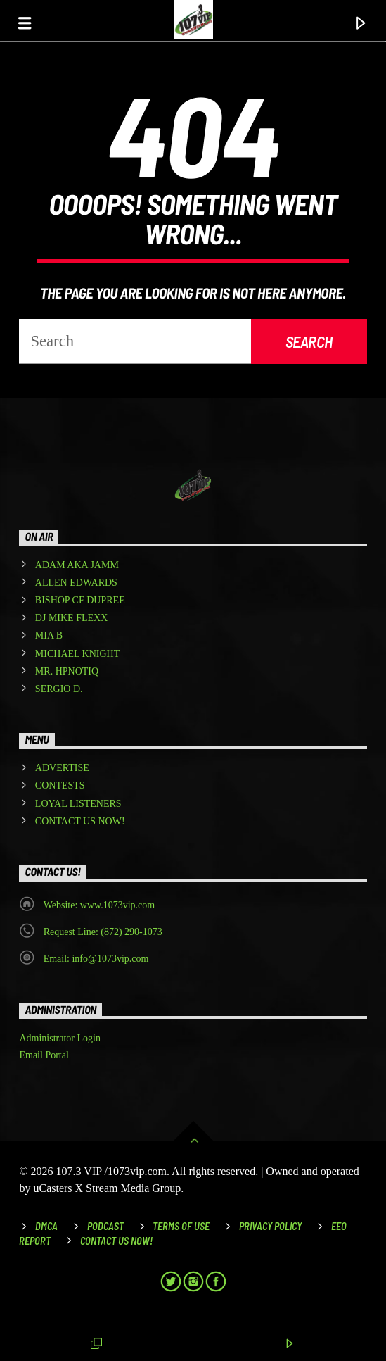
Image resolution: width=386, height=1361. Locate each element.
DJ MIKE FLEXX (71, 618)
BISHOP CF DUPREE (80, 600)
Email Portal (43, 1055)
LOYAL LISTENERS (78, 803)
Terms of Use (181, 1226)
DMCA (46, 1226)
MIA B (49, 635)
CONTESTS (60, 785)
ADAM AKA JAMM (77, 565)
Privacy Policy (270, 1226)
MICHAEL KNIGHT (77, 653)
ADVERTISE (62, 768)
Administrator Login (60, 1038)
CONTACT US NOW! (80, 821)
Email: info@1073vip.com (96, 958)
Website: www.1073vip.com (99, 905)
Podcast (105, 1226)
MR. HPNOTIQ (66, 671)
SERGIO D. (59, 689)
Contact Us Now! (116, 1241)
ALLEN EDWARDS (76, 582)
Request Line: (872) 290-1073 (103, 932)
